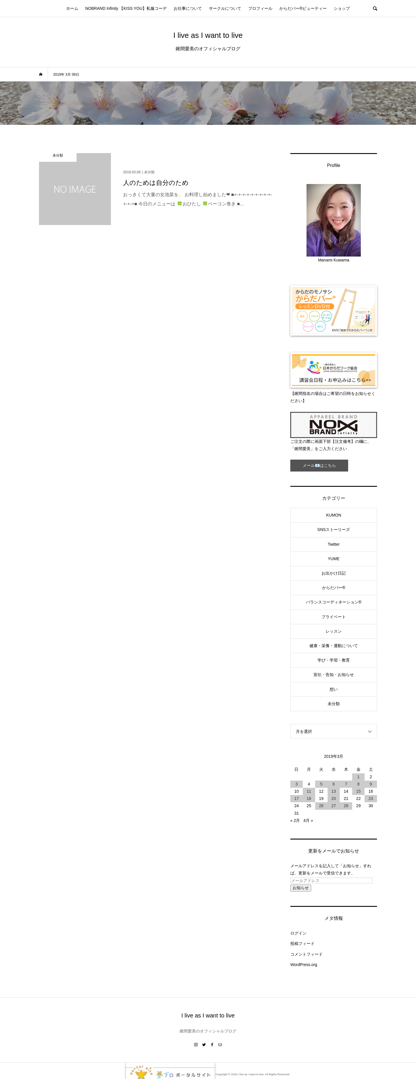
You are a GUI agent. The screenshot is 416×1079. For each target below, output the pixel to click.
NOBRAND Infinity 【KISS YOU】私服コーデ (126, 8)
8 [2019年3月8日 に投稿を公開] (358, 784)
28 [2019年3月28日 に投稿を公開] (346, 805)
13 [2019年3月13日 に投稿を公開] (333, 791)
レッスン (334, 631)
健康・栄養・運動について (333, 645)
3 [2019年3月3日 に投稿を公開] (297, 784)
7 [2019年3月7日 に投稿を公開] (346, 784)
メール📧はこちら (319, 465)
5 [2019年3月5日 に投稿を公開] (321, 784)
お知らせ (301, 887)
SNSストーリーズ (333, 529)
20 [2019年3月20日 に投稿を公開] (333, 798)
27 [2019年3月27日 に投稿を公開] (333, 805)
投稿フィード (302, 943)
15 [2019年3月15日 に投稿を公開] (358, 791)
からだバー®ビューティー (303, 8)
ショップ (342, 8)
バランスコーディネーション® (333, 602)
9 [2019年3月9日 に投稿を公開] (371, 784)
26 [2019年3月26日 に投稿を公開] (321, 805)
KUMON (333, 515)
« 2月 (295, 820)
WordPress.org (303, 964)
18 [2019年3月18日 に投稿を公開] (309, 798)
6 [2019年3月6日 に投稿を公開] (334, 784)
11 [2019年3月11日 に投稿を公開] (309, 791)
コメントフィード (306, 954)
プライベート (334, 616)
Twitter (333, 544)
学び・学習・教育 (333, 660)
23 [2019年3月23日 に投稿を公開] (371, 798)
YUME (333, 558)
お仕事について (188, 8)
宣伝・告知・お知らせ (333, 674)
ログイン (298, 933)
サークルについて (225, 8)
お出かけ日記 (334, 573)
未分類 (334, 703)
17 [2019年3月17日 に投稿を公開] (296, 798)
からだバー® (333, 587)
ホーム (72, 8)
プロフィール (260, 8)
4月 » (308, 820)
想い (334, 689)
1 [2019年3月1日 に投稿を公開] (358, 777)
